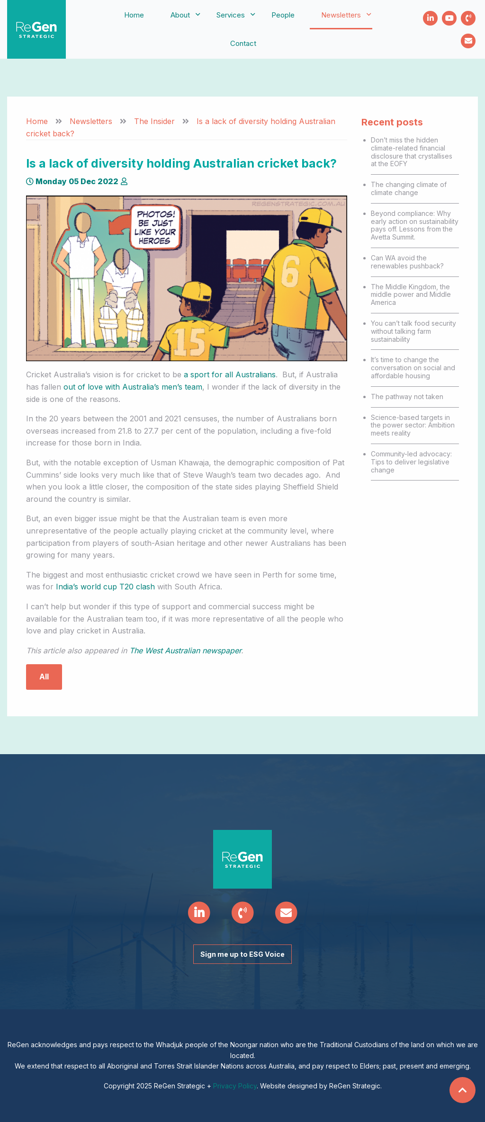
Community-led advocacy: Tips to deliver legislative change (411, 462)
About (180, 14)
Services (230, 14)
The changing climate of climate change (409, 188)
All (44, 676)
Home (134, 14)
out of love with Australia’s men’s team (132, 387)
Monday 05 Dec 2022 (72, 181)
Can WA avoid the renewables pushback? (407, 262)
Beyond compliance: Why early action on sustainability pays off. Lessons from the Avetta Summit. (414, 225)
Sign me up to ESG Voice (242, 954)
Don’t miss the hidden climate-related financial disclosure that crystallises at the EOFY (411, 152)
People (283, 14)
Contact (243, 43)
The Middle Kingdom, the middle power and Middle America (411, 295)
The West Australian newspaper (185, 650)
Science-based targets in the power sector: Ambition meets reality (413, 425)
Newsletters (341, 14)
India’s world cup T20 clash (105, 586)
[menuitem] (134, 15)
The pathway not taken (407, 396)
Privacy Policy (235, 1086)
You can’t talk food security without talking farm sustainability (413, 331)
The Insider (154, 121)
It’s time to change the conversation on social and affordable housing (413, 368)
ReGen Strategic (36, 29)
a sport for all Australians (230, 374)
